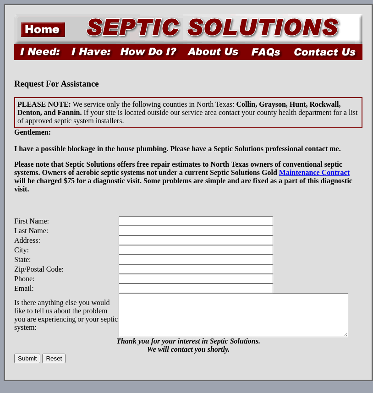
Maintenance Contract (314, 172)
